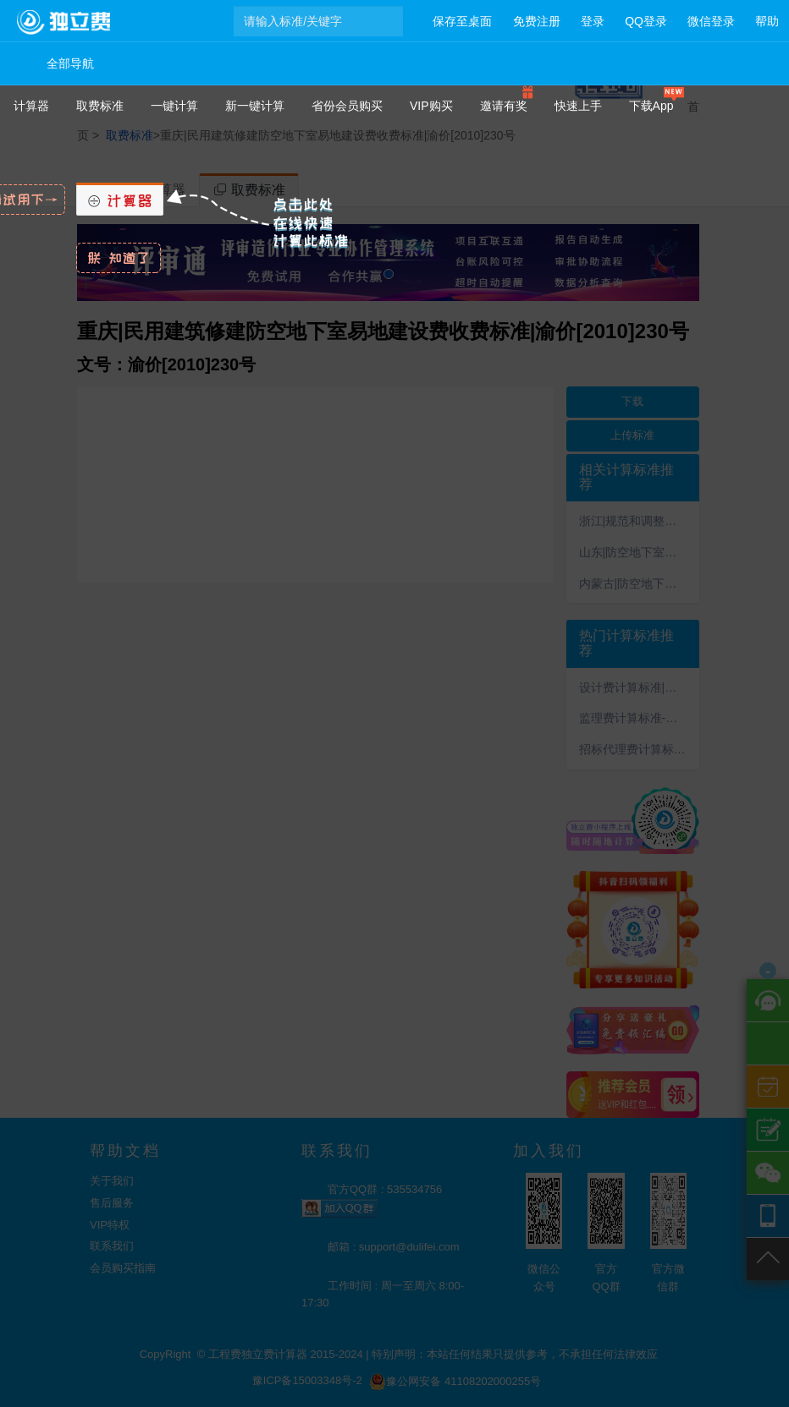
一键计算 (174, 105)
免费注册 (536, 21)
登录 (592, 21)
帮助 (767, 21)
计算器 (31, 105)
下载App (651, 105)
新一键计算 (254, 105)
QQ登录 (646, 21)
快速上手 (578, 105)
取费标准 (100, 105)
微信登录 (711, 21)
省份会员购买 (347, 105)
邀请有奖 (503, 105)
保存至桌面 (462, 21)
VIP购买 (431, 105)
